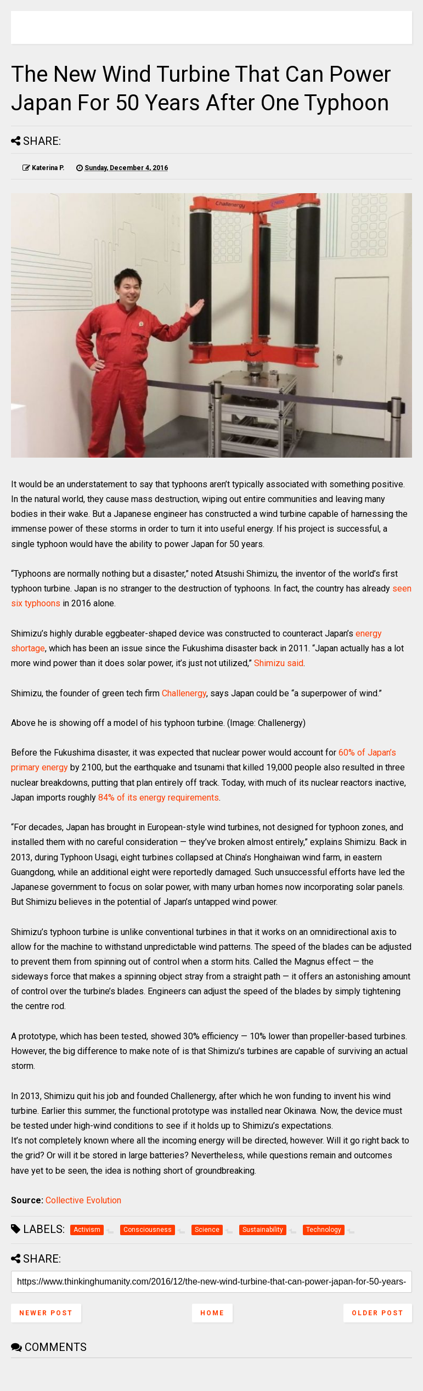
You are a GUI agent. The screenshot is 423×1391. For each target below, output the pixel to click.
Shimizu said (278, 663)
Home (212, 1313)
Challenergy (184, 693)
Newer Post (46, 1313)
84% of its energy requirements (158, 797)
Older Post (378, 1313)
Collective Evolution (83, 1200)
